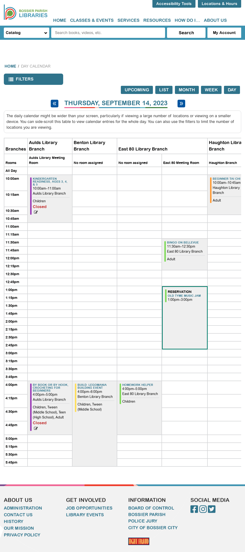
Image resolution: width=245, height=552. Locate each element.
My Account (224, 32)
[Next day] (181, 94)
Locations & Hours (219, 3)
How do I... (187, 20)
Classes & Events (92, 20)
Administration (23, 498)
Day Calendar (35, 56)
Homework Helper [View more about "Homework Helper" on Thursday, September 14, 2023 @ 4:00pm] (137, 375)
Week (211, 80)
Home (59, 20)
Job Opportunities (89, 498)
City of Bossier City (153, 518)
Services (128, 20)
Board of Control (151, 498)
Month (187, 80)
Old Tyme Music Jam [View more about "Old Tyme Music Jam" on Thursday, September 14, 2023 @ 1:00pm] (184, 286)
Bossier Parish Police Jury (147, 508)
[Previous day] (54, 94)
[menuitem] (59, 20)
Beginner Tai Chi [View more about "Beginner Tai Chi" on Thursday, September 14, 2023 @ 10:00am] (226, 169)
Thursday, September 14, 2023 (115, 94)
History (13, 512)
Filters (19, 71)
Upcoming (137, 80)
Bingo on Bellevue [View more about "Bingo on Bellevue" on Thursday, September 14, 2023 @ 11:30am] (183, 233)
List (164, 80)
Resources (157, 20)
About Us (215, 20)
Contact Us (18, 505)
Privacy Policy (22, 525)
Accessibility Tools (174, 3)
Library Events (85, 505)
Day (232, 80)
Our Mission (19, 518)
